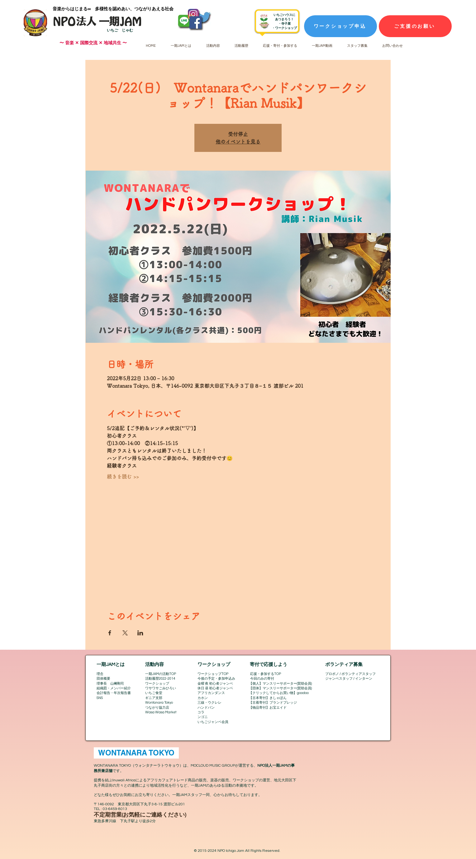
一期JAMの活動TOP (160, 674)
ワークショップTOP (213, 674)
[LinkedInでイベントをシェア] (140, 632)
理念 (100, 674)
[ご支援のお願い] (415, 26)
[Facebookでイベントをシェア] (110, 632)
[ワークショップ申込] (340, 26)
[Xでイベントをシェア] (125, 632)
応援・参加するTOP (265, 674)
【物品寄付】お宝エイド (268, 707)
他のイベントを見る (238, 141)
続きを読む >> (123, 476)
